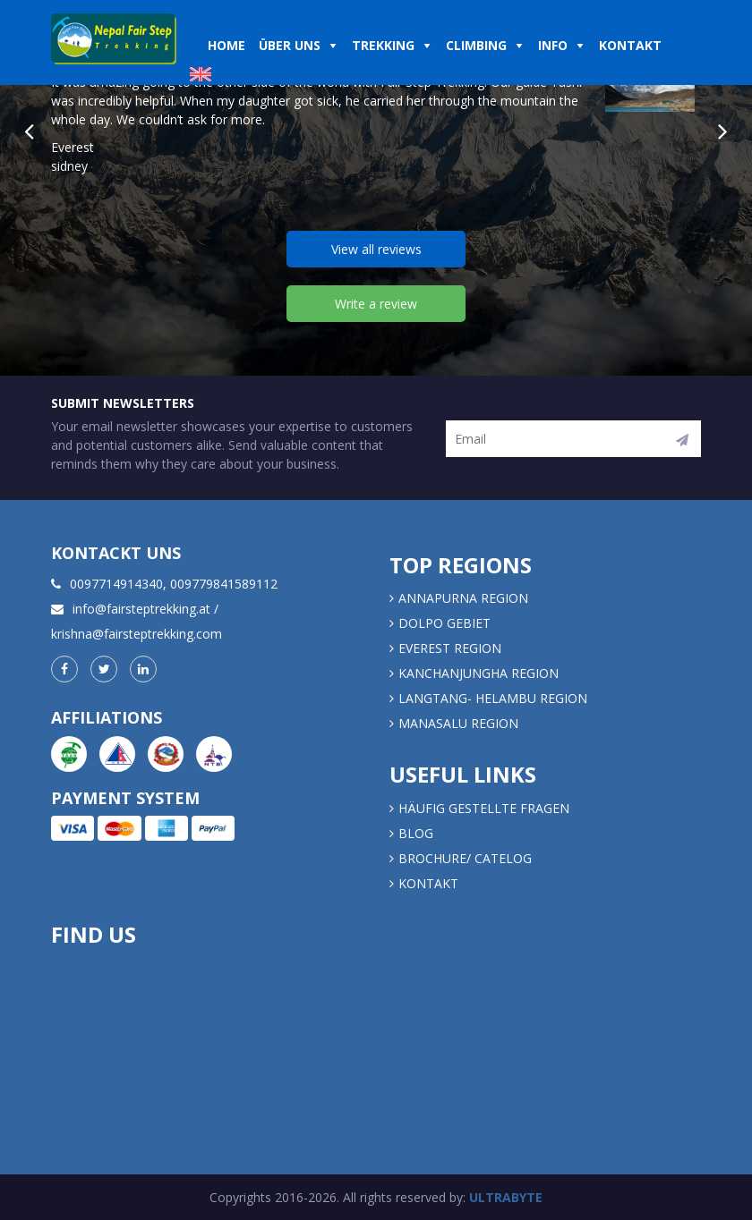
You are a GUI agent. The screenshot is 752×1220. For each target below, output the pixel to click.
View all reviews (376, 249)
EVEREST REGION (449, 648)
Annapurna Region (463, 597)
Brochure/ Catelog (465, 858)
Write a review (376, 303)
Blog (415, 833)
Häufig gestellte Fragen (483, 808)
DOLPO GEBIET (444, 622)
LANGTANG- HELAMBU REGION (492, 698)
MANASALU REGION (458, 723)
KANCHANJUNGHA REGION (478, 673)
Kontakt (430, 883)
